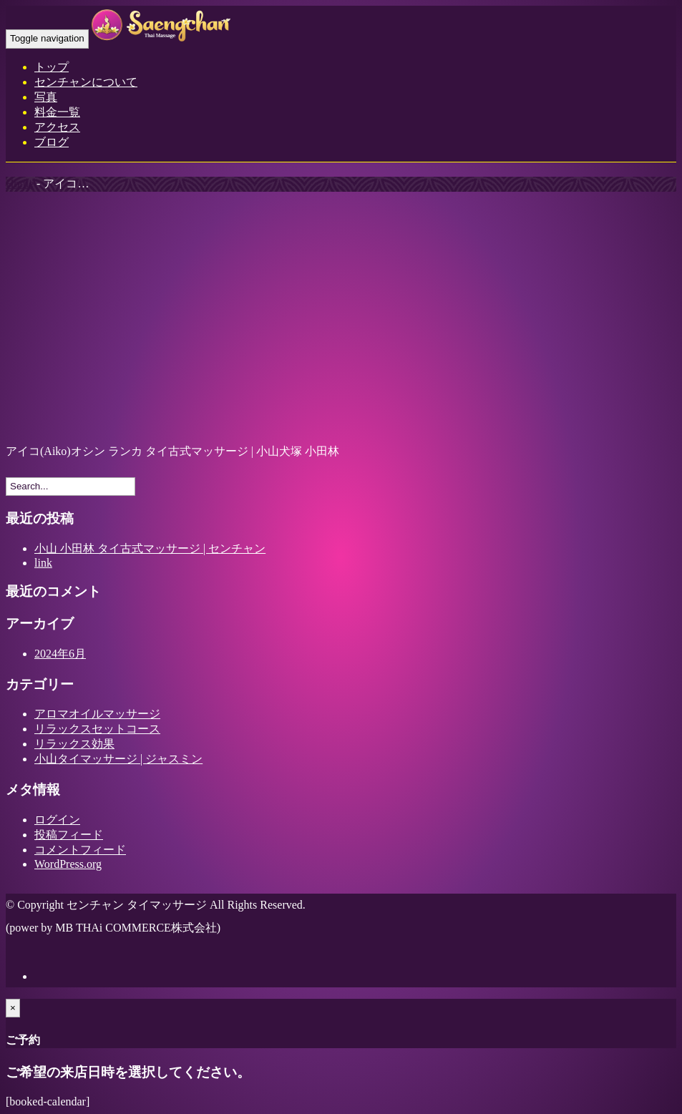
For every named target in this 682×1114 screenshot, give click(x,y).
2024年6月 (60, 654)
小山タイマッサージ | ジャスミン (118, 759)
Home (20, 183)
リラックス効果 (74, 744)
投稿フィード (68, 835)
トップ (51, 67)
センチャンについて (85, 82)
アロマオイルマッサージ (97, 714)
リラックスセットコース (97, 729)
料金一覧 (57, 112)
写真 (45, 97)
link (43, 563)
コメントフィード (80, 850)
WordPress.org (68, 864)
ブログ (51, 142)
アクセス (57, 127)
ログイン (57, 819)
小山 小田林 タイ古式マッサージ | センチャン (150, 548)
